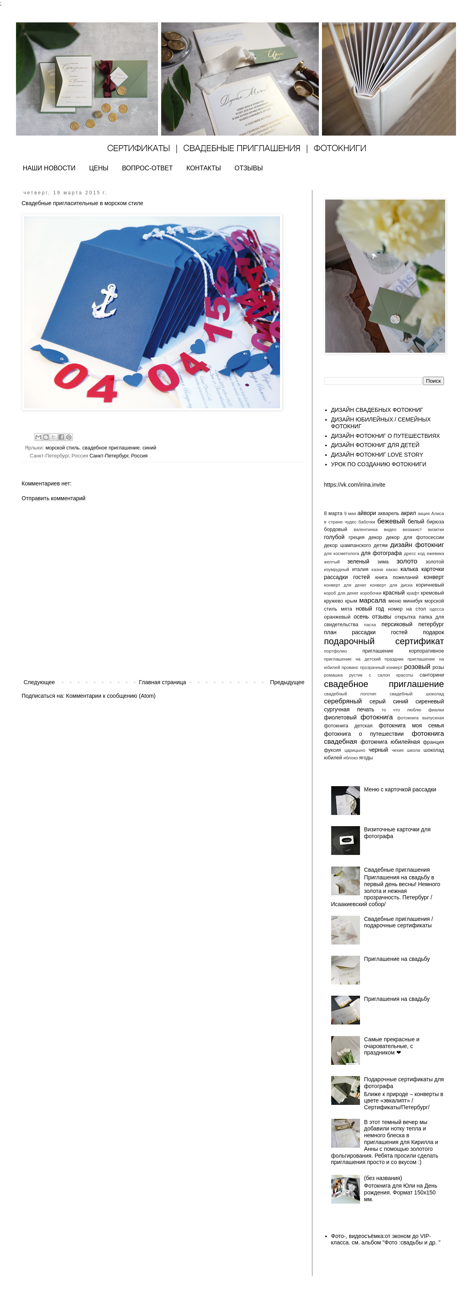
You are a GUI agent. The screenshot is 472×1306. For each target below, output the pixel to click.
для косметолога (341, 553)
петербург (431, 624)
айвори (367, 513)
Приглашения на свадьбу (397, 999)
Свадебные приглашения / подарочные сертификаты (398, 922)
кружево (333, 601)
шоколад (434, 750)
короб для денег (341, 593)
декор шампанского (347, 545)
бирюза (435, 522)
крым (351, 601)
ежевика (435, 553)
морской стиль (63, 448)
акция (424, 513)
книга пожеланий (396, 577)
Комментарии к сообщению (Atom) (111, 696)
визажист (412, 529)
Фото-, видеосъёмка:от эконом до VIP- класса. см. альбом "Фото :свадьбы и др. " (386, 1239)
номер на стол (407, 609)
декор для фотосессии (415, 537)
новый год (370, 608)
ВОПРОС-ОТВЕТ (147, 168)
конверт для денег (345, 585)
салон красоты (395, 675)
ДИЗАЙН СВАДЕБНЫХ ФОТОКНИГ (377, 410)
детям (381, 545)
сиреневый (430, 701)
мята (346, 609)
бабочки (366, 521)
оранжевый (337, 617)
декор (375, 537)
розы (438, 667)
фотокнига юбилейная (390, 742)
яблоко (351, 757)
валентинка (366, 529)
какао (392, 569)
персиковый (397, 624)
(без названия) (383, 1178)
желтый (332, 561)
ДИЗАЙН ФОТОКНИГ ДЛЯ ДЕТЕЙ (375, 445)
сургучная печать (349, 709)
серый (378, 701)
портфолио (335, 651)
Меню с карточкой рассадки (400, 789)
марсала (372, 600)
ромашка (333, 675)
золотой (435, 562)
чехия (398, 750)
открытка (405, 617)
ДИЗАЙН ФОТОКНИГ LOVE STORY (377, 454)
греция (357, 537)
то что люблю (401, 709)
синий (149, 448)
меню (394, 601)
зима (382, 562)
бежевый (391, 521)
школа (413, 750)
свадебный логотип (350, 693)
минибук (412, 601)
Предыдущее (287, 682)
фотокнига (376, 717)
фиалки (436, 709)
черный (378, 750)
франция (433, 742)
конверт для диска (391, 585)
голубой (334, 537)
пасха (370, 624)
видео (390, 529)
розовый (417, 667)
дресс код (414, 553)
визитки (436, 529)
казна (377, 569)
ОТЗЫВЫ (248, 168)
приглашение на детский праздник (364, 659)
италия (360, 569)
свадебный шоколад (417, 693)
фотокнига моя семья (411, 725)
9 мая (350, 513)
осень (361, 616)
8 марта (333, 513)
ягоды (366, 758)
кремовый (432, 593)
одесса (437, 609)
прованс (350, 667)
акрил (408, 513)
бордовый (335, 529)
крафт (413, 593)
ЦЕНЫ (98, 168)
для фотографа (381, 553)
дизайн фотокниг (417, 545)
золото (406, 561)
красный (394, 592)
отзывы (381, 616)
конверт (434, 577)
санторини (432, 675)
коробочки (370, 593)
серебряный (343, 701)
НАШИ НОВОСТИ (49, 168)
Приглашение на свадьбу (397, 959)
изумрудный (336, 569)
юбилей (333, 758)
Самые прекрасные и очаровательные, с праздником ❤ (392, 1046)
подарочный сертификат (384, 641)
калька (409, 569)
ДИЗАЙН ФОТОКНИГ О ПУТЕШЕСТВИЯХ (385, 436)
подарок (433, 632)
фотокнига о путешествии (364, 734)
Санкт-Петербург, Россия (119, 456)
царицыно (354, 750)
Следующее (39, 682)
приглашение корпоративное (403, 651)
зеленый (358, 561)
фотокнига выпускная (420, 717)
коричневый (430, 585)
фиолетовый (340, 717)
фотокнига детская (348, 726)
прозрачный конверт (381, 667)
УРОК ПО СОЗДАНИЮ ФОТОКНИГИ (378, 464)
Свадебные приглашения (397, 870)
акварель (389, 513)
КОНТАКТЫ (203, 168)
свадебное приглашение (111, 448)
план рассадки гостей (366, 632)
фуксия (332, 750)
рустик (355, 675)
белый (416, 521)
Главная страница (162, 682)
